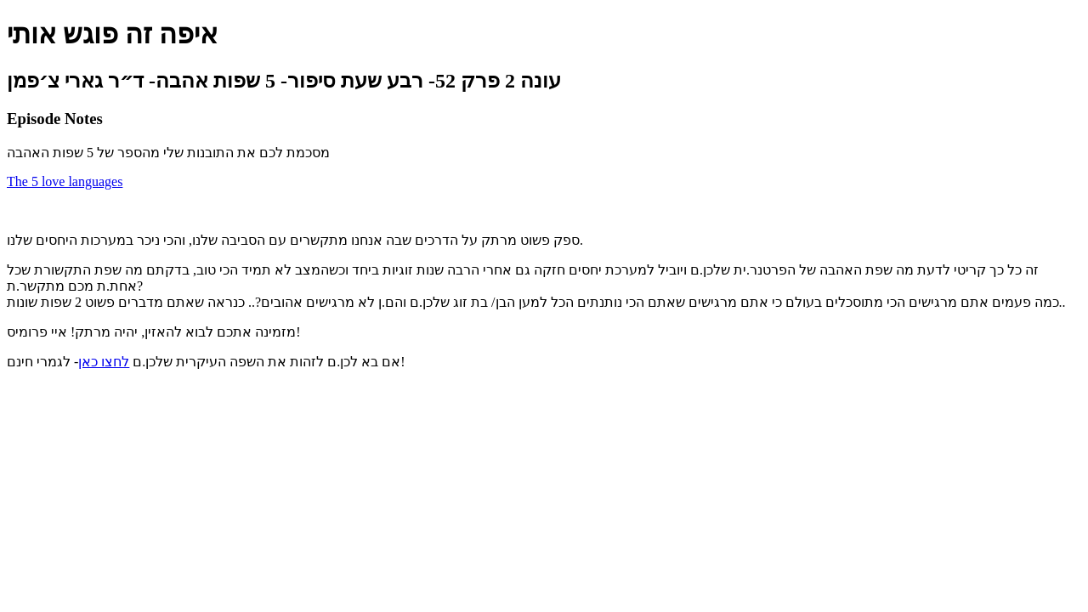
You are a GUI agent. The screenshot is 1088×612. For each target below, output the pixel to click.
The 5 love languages (64, 181)
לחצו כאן (103, 361)
